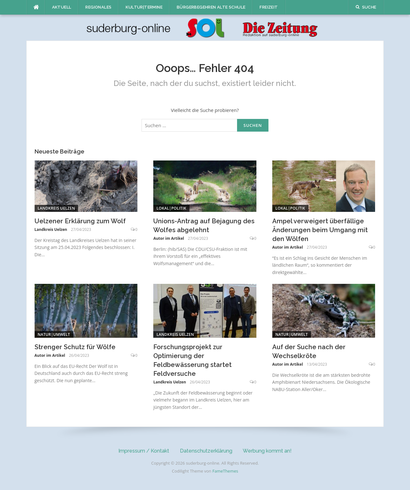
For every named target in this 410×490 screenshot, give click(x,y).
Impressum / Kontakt (143, 451)
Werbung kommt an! (267, 451)
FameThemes (225, 471)
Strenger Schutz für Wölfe (75, 347)
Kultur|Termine (144, 7)
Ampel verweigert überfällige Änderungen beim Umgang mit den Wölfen (320, 230)
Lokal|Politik (171, 208)
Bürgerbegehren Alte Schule (211, 7)
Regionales (98, 7)
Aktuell (61, 7)
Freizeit (269, 7)
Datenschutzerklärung (206, 451)
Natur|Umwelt (54, 334)
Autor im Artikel (168, 238)
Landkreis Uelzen (56, 208)
